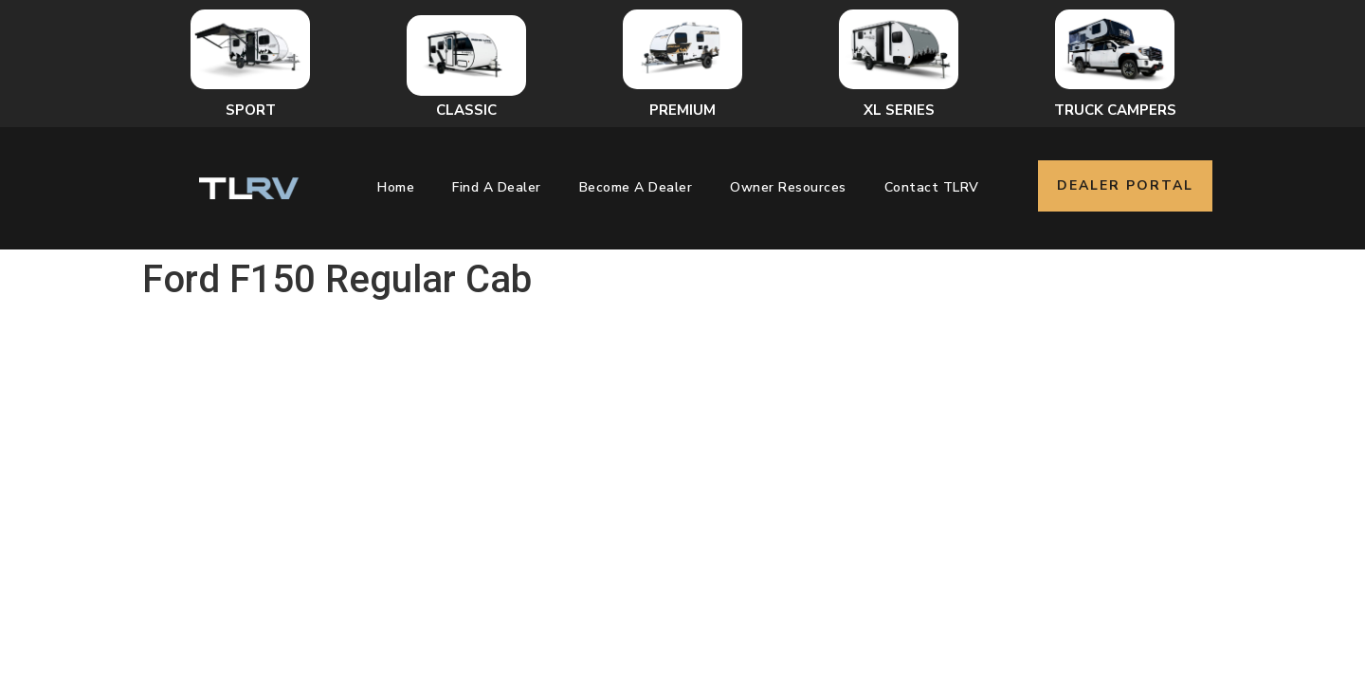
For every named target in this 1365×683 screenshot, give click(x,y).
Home (395, 187)
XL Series (899, 110)
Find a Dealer (496, 187)
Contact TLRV (931, 187)
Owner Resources (788, 187)
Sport (251, 110)
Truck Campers (1115, 110)
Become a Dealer (636, 187)
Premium (682, 110)
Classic (466, 110)
